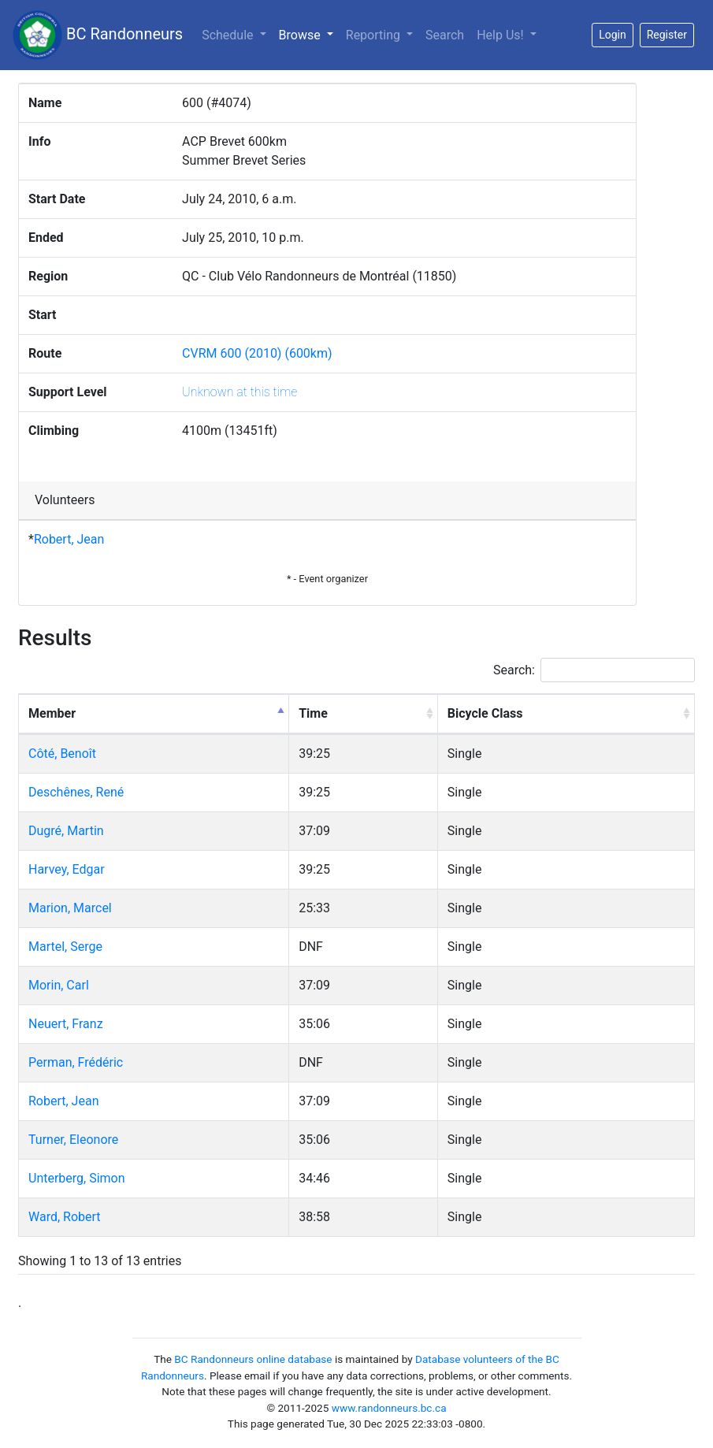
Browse (309, 34)
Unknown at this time (239, 391)
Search (444, 35)
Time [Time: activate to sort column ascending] (313, 713)
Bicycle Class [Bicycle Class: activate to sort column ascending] (485, 713)
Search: (594, 670)
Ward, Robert (64, 1216)
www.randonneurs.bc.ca (389, 1408)
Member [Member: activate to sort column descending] (52, 713)
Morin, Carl (58, 985)
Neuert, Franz (65, 1023)
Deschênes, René (76, 792)
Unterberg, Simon (76, 1178)
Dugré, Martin (66, 830)
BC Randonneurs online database (253, 1359)
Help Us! (501, 35)
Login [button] (612, 34)
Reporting (374, 35)
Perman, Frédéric (75, 1062)
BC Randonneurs (98, 35)
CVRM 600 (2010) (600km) (257, 353)
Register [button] (667, 34)
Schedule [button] (229, 35)
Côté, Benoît (62, 753)
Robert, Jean (69, 539)
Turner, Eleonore (73, 1139)
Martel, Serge (65, 946)
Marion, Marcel (70, 907)
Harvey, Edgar (66, 869)
